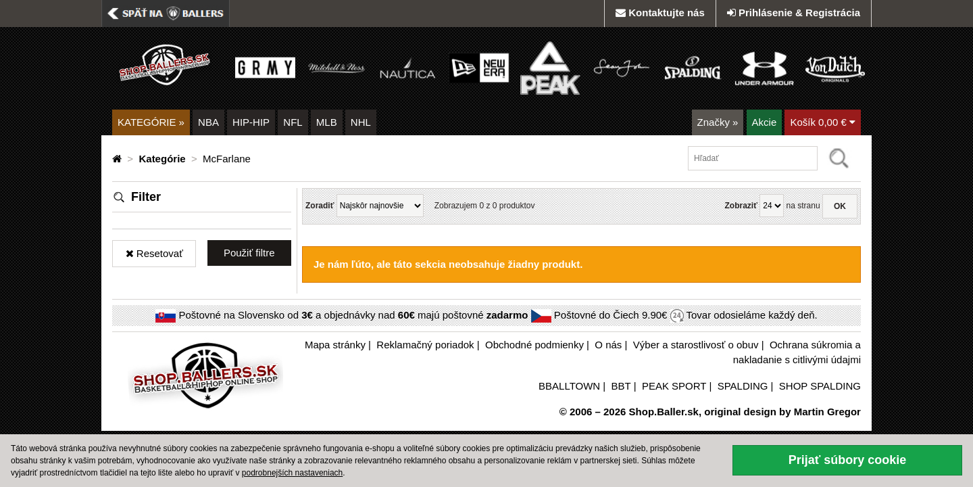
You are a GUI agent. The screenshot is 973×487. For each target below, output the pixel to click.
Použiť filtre (249, 252)
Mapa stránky (335, 344)
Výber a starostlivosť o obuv (696, 344)
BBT (621, 386)
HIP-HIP (251, 122)
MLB (326, 122)
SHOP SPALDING (820, 386)
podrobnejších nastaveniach (292, 473)
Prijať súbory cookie (848, 460)
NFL (292, 122)
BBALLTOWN (569, 386)
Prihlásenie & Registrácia (793, 12)
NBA (208, 122)
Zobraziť (740, 205)
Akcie (764, 122)
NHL (361, 122)
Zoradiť (319, 205)
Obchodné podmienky (534, 344)
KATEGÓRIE (151, 122)
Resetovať (154, 253)
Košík (822, 122)
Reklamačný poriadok (425, 344)
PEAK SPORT (674, 386)
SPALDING (743, 386)
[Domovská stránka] (118, 158)
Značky (718, 122)
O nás (608, 344)
